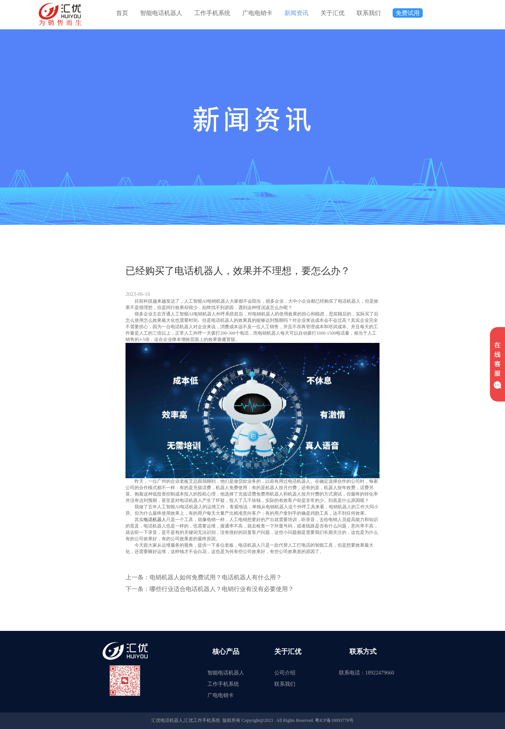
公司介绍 (284, 673)
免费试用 (408, 13)
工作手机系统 (212, 13)
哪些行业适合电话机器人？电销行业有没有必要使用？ (222, 589)
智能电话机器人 (161, 13)
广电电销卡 (257, 13)
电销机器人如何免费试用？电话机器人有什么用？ (216, 577)
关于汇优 (333, 13)
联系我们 (369, 13)
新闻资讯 (296, 13)
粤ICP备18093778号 (334, 720)
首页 (122, 13)
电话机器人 (155, 519)
